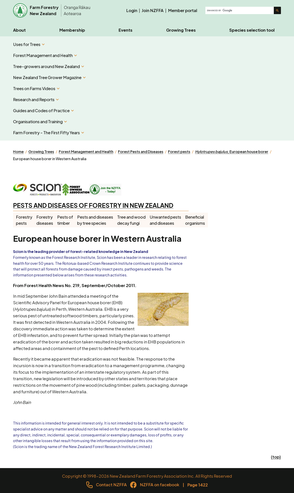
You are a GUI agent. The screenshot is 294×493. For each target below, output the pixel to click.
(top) (276, 456)
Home (18, 151)
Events (126, 29)
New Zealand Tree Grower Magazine (49, 77)
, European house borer (231, 151)
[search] (240, 10)
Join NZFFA (153, 10)
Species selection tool (252, 29)
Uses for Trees (29, 44)
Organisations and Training (40, 121)
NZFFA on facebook (159, 484)
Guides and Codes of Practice (43, 110)
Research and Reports (36, 99)
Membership (72, 29)
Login (131, 10)
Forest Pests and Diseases (140, 151)
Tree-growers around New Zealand (48, 66)
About (19, 29)
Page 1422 (197, 484)
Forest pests (179, 151)
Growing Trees (181, 29)
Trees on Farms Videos (36, 88)
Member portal (182, 10)
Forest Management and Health (45, 55)
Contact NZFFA (111, 484)
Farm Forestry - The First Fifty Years (48, 132)
